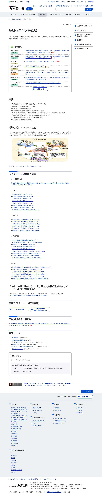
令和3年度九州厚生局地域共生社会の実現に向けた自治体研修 (29, 248)
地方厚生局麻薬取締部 (84, 44)
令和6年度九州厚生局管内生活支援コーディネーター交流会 (28, 269)
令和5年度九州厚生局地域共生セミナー (22, 196)
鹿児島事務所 (15, 438)
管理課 (13, 457)
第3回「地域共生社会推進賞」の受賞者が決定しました (27, 266)
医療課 (13, 459)
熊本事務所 (14, 431)
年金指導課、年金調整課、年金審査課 (19, 416)
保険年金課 (14, 455)
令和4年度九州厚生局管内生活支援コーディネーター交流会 (28, 273)
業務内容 (35, 400)
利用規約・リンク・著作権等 (18, 471)
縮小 (78, 1)
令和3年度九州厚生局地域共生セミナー (22, 200)
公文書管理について (60, 415)
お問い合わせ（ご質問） (46, 6)
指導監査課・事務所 (16, 462)
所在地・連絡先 (37, 419)
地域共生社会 (16, 335)
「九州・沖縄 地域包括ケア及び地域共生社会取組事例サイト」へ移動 (28, 292)
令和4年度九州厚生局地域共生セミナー (22, 198)
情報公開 (57, 409)
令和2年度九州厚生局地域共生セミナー (22, 202)
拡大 (82, 1)
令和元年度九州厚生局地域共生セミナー (23, 205)
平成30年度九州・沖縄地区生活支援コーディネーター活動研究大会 (30, 275)
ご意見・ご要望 (89, 6)
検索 (90, 9)
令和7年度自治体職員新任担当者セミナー (23, 241)
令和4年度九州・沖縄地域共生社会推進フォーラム (26, 223)
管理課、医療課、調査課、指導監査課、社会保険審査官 (19, 411)
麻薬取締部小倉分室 (16, 421)
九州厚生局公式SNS (82, 48)
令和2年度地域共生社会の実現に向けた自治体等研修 (26, 252)
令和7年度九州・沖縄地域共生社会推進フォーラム (26, 216)
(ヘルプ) (62, 1)
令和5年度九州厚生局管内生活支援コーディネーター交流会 (28, 271)
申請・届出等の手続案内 (18, 445)
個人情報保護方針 (33, 471)
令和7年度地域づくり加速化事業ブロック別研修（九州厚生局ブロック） (32, 264)
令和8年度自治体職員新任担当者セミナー (23, 237)
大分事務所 (14, 433)
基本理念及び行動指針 (39, 415)
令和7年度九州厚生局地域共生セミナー (22, 191)
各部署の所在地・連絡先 (54, 484)
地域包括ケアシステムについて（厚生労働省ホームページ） (25, 163)
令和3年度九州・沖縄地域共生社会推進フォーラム (26, 225)
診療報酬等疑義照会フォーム (64, 6)
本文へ (35, 6)
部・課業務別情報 (38, 405)
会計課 (35, 408)
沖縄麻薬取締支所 (16, 424)
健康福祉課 (14, 447)
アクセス (14, 400)
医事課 (13, 450)
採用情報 (79, 40)
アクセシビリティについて (48, 471)
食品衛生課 (14, 452)
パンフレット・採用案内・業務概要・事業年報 (84, 35)
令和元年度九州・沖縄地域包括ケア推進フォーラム (26, 227)
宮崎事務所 (14, 436)
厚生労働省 (90, 1)
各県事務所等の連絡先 (53, 486)
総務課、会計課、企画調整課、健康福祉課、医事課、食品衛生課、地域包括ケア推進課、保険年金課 (19, 405)
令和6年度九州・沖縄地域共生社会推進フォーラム (26, 218)
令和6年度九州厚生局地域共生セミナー (22, 193)
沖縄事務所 (14, 441)
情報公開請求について (61, 412)
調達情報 (57, 400)
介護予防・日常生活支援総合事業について (23, 344)
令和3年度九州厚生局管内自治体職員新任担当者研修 (26, 250)
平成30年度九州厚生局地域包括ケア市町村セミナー (26, 207)
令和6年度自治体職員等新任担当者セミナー (24, 244)
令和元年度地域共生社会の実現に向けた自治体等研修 (26, 255)
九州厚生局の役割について (84, 26)
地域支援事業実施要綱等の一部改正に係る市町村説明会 (27, 239)
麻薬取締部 (14, 419)
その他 (13, 464)
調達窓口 (57, 403)
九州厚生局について (39, 412)
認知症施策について (17, 346)
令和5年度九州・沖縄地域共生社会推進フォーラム (26, 221)
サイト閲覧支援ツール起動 (53, 1)
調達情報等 (58, 405)
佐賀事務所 (14, 426)
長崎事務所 (14, 429)
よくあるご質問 (81, 30)
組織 (34, 417)
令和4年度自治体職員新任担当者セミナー (23, 246)
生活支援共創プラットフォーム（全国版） (23, 339)
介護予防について (17, 341)
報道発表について (59, 417)
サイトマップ (78, 6)
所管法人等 (79, 400)
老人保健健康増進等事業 (19, 337)
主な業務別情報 (37, 403)
